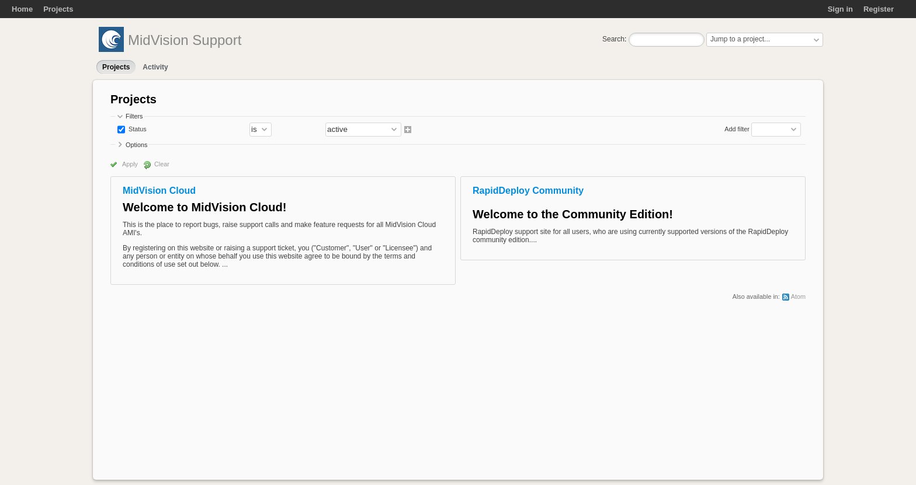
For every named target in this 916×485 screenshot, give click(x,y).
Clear (161, 164)
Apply (130, 164)
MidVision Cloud (159, 191)
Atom (798, 296)
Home (22, 9)
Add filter (737, 128)
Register (878, 9)
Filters (134, 116)
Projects (58, 9)
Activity (155, 67)
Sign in (840, 9)
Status (137, 128)
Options (136, 144)
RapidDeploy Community (528, 191)
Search (613, 39)
